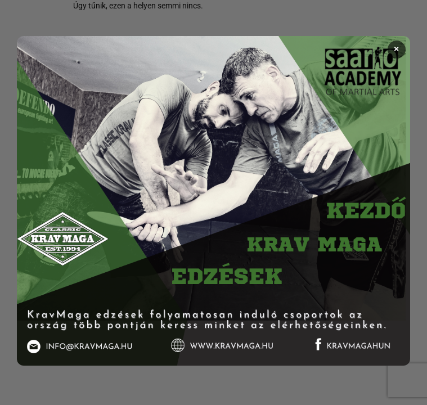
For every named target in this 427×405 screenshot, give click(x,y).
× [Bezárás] (396, 49)
